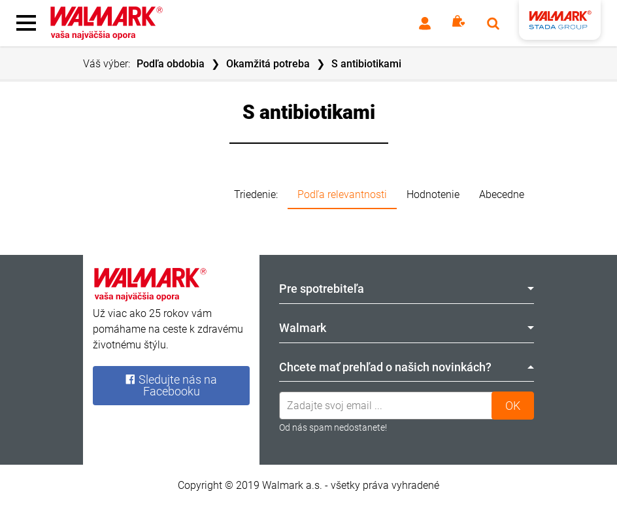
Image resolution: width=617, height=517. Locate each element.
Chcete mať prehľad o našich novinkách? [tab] (406, 367)
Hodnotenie (433, 194)
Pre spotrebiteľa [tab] (406, 288)
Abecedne (501, 194)
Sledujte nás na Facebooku (170, 385)
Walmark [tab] (406, 328)
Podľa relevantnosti (342, 194)
